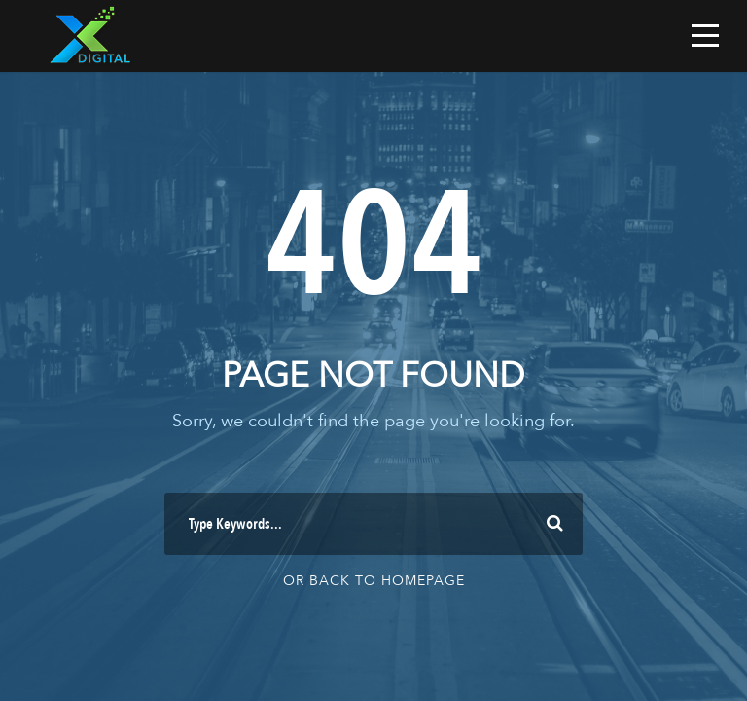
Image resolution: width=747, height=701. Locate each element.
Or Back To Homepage (374, 581)
